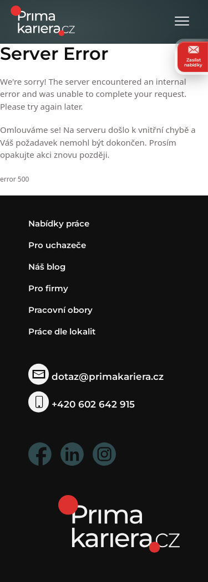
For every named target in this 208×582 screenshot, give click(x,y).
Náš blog (46, 266)
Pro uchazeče (57, 245)
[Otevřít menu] (181, 22)
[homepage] (119, 523)
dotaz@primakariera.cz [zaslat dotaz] (96, 376)
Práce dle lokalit (61, 331)
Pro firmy (48, 288)
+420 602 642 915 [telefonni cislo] (81, 404)
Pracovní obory (60, 310)
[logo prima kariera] (43, 19)
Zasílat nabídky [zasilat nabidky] (193, 56)
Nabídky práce (58, 223)
